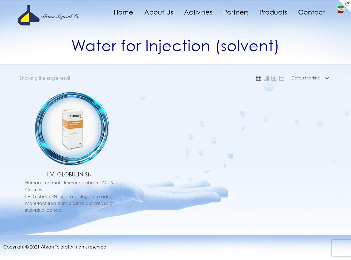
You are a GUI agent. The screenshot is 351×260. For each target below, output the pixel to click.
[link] (259, 78)
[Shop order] (311, 78)
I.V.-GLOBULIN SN (69, 174)
